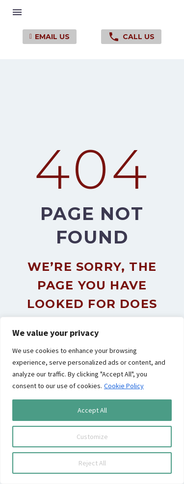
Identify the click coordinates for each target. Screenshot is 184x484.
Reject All (92, 463)
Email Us (49, 36)
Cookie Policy (124, 385)
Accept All (92, 410)
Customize (92, 436)
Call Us (131, 36)
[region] (92, 400)
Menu (17, 12)
